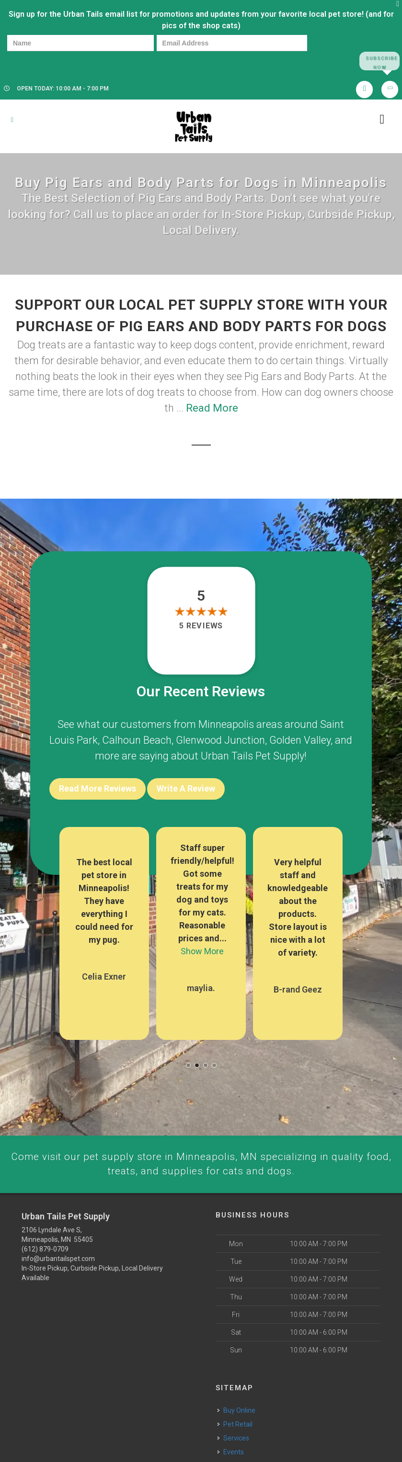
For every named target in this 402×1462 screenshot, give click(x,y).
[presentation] (40, 60)
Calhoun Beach (137, 741)
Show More (202, 949)
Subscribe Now (379, 61)
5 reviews (201, 626)
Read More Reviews (97, 789)
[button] (188, 1062)
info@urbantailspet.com (58, 1257)
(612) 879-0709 (45, 1247)
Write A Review (186, 789)
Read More (212, 408)
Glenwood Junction (220, 741)
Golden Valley (300, 741)
